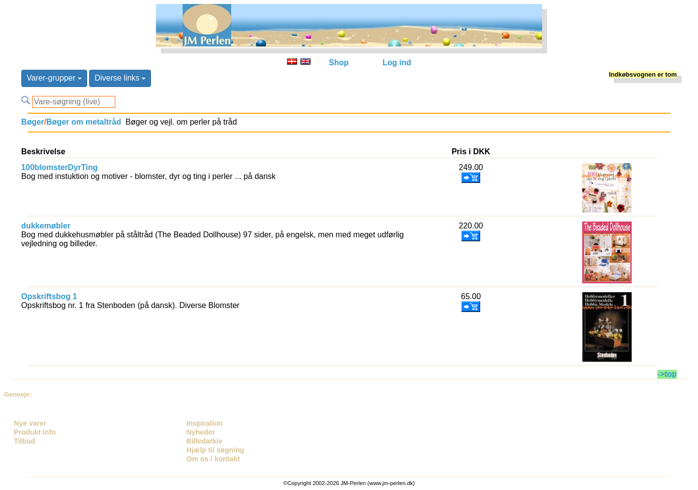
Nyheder (201, 432)
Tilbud (24, 441)
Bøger (32, 122)
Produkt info (35, 432)
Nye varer (30, 423)
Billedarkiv (205, 441)
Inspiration (205, 423)
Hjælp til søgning (216, 450)
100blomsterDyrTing (59, 167)
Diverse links (120, 78)
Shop (339, 62)
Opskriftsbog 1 (49, 296)
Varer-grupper (54, 78)
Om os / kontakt (213, 459)
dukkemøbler (46, 226)
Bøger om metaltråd (84, 122)
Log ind (397, 62)
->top (667, 374)
